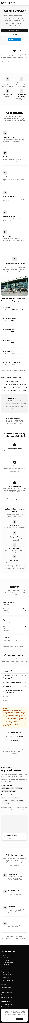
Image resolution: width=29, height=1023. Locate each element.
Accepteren (19, 1019)
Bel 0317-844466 (14, 30)
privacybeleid (19, 1014)
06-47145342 (7, 975)
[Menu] (26, 2)
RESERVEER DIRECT (14, 39)
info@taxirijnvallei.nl (9, 980)
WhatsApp (14, 34)
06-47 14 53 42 (7, 726)
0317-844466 (7, 972)
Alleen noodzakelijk (9, 1019)
